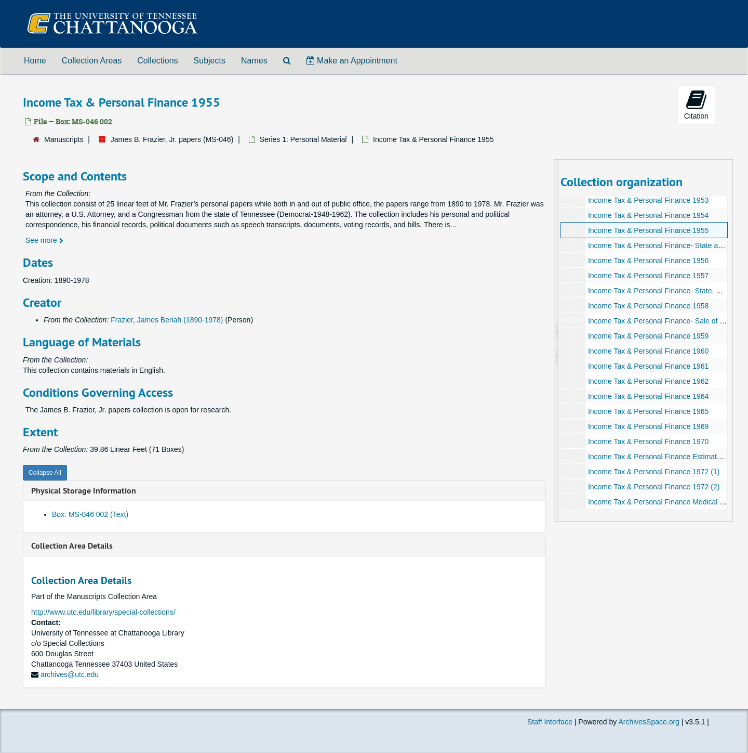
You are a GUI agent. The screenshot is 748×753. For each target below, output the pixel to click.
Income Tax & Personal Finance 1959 (647, 336)
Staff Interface (549, 722)
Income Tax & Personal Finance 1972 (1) (653, 472)
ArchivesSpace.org (648, 722)
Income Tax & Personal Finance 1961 (647, 366)
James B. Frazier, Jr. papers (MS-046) (172, 139)
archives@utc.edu (70, 674)
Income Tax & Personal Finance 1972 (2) (653, 487)
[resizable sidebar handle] (556, 340)
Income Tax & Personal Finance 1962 (647, 381)
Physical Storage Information (83, 490)
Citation (696, 104)
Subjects (209, 60)
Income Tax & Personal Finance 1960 (647, 351)
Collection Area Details (72, 545)
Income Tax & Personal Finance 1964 (647, 396)
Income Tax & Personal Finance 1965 (647, 411)
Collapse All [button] (45, 472)
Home (35, 60)
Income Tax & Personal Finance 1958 (647, 306)
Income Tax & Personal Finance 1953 (647, 200)
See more (44, 240)
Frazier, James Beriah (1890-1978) (167, 320)
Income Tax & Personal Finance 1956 (647, 260)
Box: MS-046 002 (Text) (90, 514)
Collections (157, 60)
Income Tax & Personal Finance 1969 (647, 426)
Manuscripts (63, 139)
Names (254, 60)
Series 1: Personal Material (303, 139)
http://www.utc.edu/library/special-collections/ (103, 612)
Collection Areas (92, 60)
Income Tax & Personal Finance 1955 (647, 230)
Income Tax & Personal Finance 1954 (647, 215)
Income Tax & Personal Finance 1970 (647, 441)
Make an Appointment (351, 60)
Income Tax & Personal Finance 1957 (647, 275)
